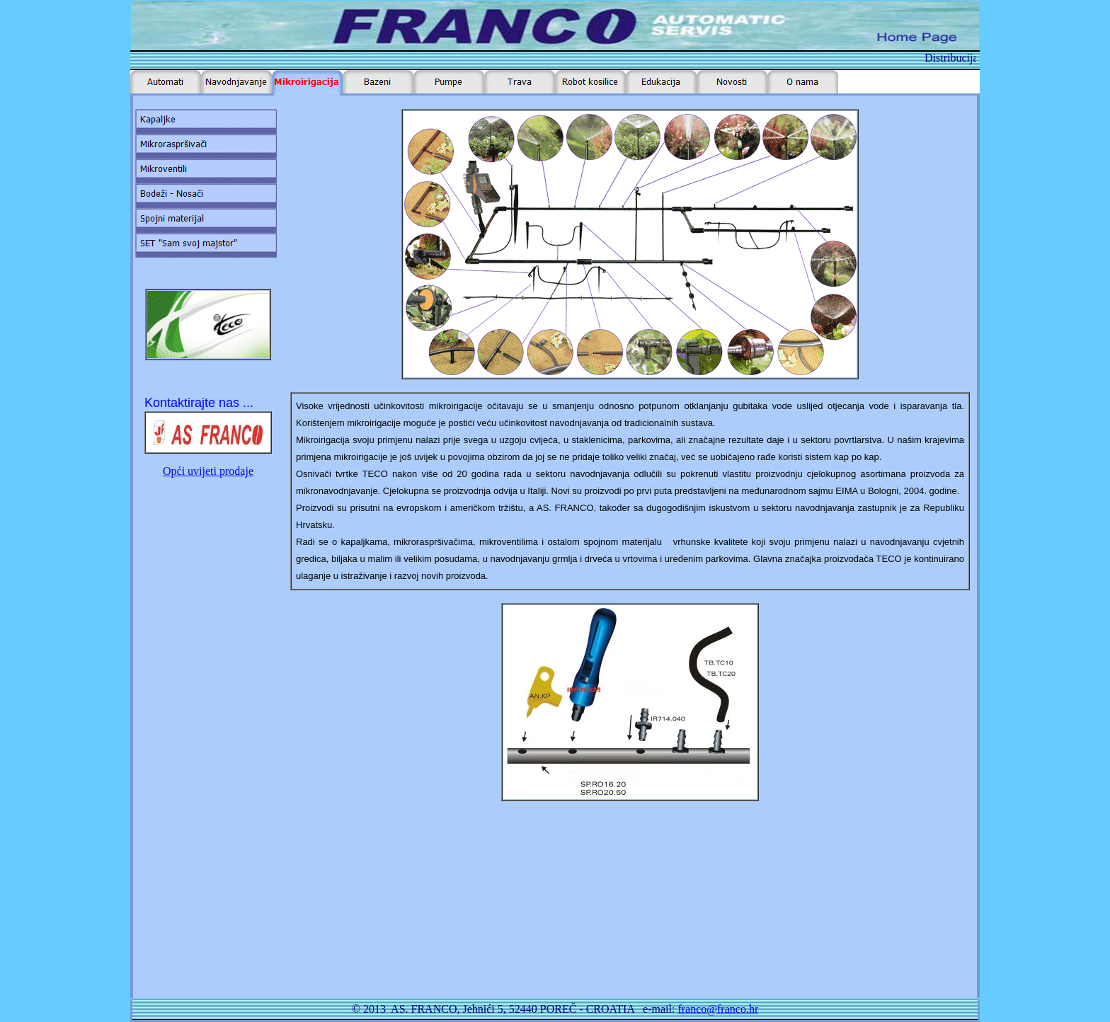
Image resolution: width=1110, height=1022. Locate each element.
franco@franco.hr (717, 1009)
